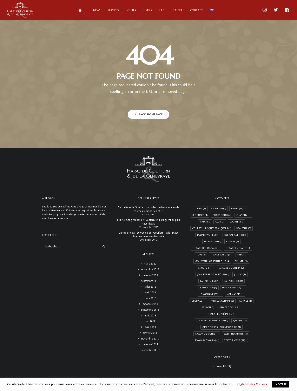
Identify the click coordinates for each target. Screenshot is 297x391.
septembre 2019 (150, 281)
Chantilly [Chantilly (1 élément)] (243, 215)
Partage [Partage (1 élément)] (245, 301)
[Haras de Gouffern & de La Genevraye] (20, 10)
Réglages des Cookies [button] (252, 384)
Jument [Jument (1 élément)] (240, 274)
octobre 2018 (150, 304)
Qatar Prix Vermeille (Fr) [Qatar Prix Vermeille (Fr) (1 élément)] (212, 320)
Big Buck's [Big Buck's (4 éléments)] (199, 215)
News (96, 10)
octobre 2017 (150, 344)
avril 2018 (150, 327)
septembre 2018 (150, 309)
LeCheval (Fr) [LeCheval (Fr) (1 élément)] (208, 287)
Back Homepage (148, 114)
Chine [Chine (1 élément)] (205, 221)
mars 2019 (150, 298)
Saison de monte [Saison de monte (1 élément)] (206, 333)
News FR (221, 366)
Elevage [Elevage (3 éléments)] (232, 241)
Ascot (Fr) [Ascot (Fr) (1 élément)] (218, 208)
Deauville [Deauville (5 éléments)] (243, 228)
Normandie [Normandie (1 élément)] (235, 294)
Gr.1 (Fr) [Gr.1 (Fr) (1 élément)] (241, 261)
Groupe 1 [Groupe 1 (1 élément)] (205, 268)
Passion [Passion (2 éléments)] (208, 307)
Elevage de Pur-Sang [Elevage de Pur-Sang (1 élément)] (206, 248)
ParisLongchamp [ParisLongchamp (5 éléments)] (222, 301)
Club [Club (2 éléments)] (219, 221)
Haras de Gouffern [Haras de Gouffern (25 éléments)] (231, 268)
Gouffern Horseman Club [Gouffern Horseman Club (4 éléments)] (212, 261)
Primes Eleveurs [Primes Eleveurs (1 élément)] (230, 307)
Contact (196, 10)
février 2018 (150, 332)
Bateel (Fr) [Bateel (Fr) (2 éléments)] (238, 208)
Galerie (177, 10)
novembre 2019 (150, 269)
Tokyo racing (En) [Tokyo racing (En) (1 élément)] (207, 340)
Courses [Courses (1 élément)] (236, 221)
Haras (148, 10)
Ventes (131, 10)
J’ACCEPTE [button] (280, 384)
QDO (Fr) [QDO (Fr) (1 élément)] (239, 320)
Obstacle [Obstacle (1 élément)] (198, 301)
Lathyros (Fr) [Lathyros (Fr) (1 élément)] (233, 281)
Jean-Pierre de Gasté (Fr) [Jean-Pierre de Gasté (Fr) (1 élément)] (213, 274)
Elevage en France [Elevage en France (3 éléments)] (238, 248)
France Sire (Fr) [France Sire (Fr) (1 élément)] (221, 254)
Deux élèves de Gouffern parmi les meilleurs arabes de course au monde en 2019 (148, 209)
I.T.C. (162, 10)
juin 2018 (150, 321)
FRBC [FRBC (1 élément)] (241, 254)
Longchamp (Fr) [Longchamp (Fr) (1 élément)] (210, 294)
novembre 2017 (150, 338)
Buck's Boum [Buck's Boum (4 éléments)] (222, 215)
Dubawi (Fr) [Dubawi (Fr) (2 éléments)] (212, 241)
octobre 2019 (150, 275)
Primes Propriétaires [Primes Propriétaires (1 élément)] (221, 314)
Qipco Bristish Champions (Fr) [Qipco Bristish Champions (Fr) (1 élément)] (221, 327)
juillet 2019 (150, 286)
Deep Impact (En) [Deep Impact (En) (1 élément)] (208, 235)
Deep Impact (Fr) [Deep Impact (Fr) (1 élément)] (235, 235)
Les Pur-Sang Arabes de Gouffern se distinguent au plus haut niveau (148, 222)
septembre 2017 (150, 350)
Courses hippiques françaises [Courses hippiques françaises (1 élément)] (211, 228)
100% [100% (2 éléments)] (201, 208)
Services (113, 10)
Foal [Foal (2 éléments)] (201, 254)
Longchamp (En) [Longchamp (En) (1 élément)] (233, 287)
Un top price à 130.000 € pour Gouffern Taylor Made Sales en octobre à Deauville (148, 234)
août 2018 (150, 315)
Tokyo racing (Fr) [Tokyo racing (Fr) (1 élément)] (236, 340)
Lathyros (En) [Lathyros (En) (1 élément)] (209, 281)
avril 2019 (150, 292)
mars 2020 (150, 263)
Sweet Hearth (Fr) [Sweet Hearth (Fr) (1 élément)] (236, 333)
